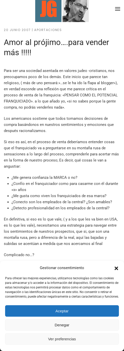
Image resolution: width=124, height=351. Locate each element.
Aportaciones (48, 30)
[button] (116, 267)
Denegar (62, 325)
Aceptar (62, 311)
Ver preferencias (62, 339)
